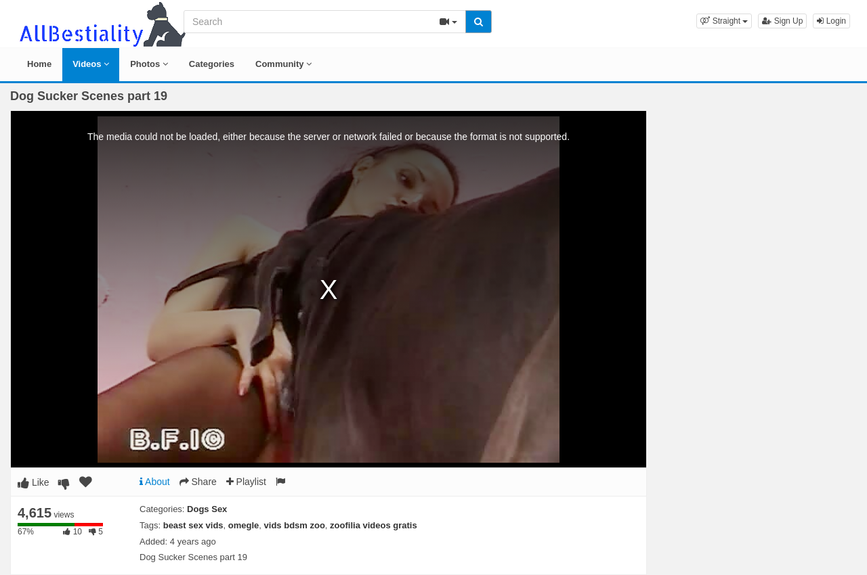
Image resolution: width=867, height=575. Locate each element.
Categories (211, 64)
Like (33, 482)
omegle (243, 525)
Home (39, 64)
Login (831, 21)
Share (198, 481)
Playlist (246, 481)
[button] (724, 21)
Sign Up (782, 21)
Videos (90, 64)
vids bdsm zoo (294, 525)
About (155, 481)
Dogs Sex (207, 509)
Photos (149, 64)
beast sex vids (193, 525)
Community (283, 64)
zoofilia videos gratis (373, 525)
